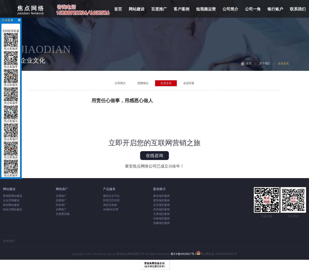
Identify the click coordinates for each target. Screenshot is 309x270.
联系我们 (298, 9)
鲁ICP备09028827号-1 (183, 253)
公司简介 (230, 9)
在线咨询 (154, 155)
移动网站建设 (11, 204)
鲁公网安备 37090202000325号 (216, 253)
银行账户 (275, 9)
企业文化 (283, 63)
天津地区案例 (161, 214)
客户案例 (181, 9)
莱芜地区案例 (161, 200)
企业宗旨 (188, 83)
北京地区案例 (161, 204)
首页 (118, 9)
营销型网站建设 (12, 195)
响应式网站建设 (12, 209)
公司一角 (253, 9)
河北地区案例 (161, 209)
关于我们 (264, 63)
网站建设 (136, 9)
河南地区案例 (161, 218)
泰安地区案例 (161, 195)
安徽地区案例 (161, 223)
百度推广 (159, 9)
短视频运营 (206, 9)
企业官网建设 (11, 200)
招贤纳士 (143, 83)
